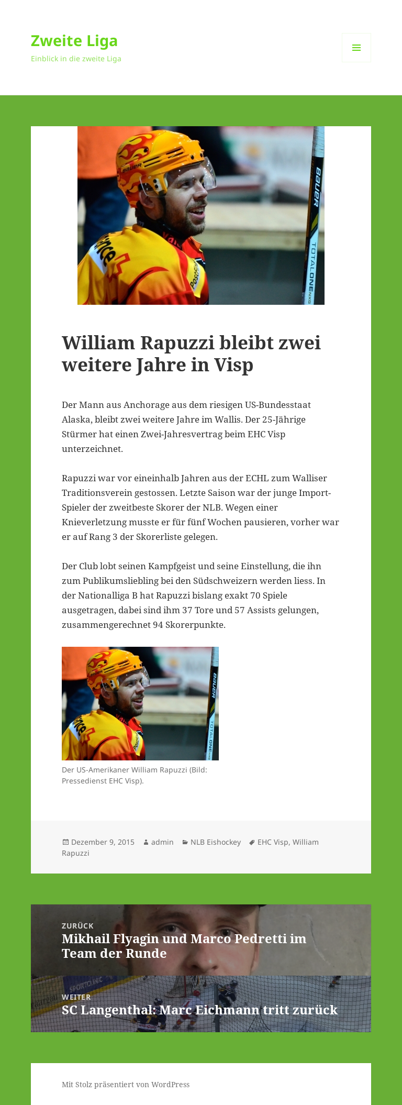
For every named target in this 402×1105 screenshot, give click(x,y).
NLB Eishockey (216, 842)
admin (162, 842)
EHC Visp (273, 842)
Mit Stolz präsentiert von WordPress (125, 1084)
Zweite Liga (74, 40)
